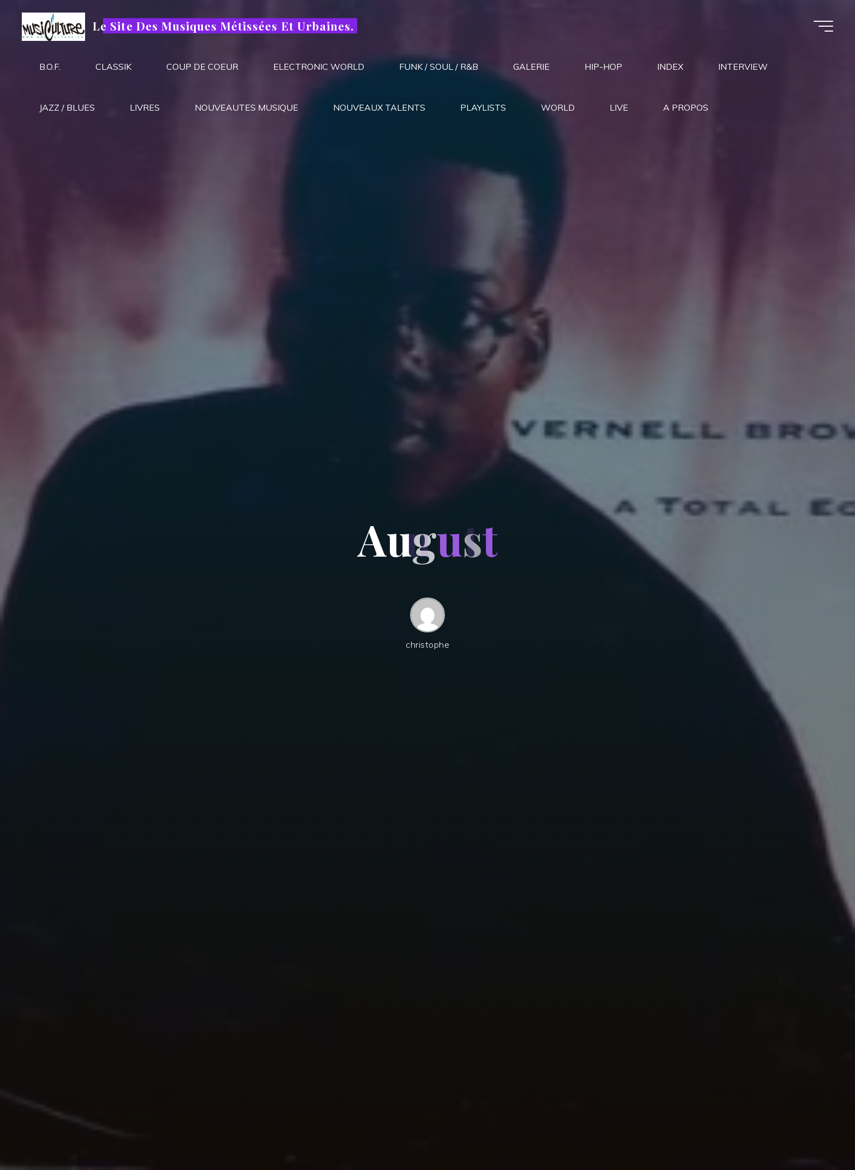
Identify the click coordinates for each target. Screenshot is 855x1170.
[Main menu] (823, 26)
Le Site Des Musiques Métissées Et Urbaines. (223, 25)
